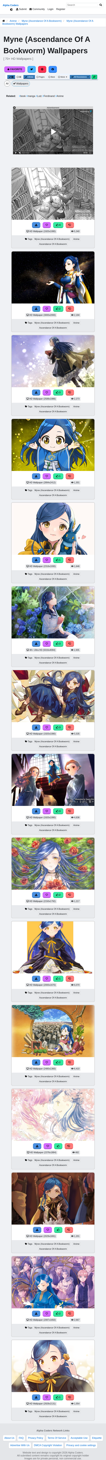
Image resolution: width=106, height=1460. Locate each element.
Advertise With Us (20, 1445)
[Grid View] (11, 77)
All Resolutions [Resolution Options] (80, 77)
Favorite (14, 69)
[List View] (19, 77)
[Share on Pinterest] (42, 69)
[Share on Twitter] (31, 69)
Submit (21, 9)
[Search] (100, 5)
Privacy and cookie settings (81, 1445)
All (7, 83)
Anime (13, 21)
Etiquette (97, 1438)
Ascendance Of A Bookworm (53, 244)
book (22, 96)
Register (60, 9)
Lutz (39, 96)
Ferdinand (48, 96)
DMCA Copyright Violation (48, 1445)
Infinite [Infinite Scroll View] (29, 77)
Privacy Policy (35, 1438)
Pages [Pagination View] (41, 77)
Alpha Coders (10, 5)
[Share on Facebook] (53, 69)
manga (31, 96)
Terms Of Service (57, 1438)
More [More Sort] (62, 77)
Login (50, 9)
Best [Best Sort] (51, 77)
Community (37, 9)
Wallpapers (20, 83)
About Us (9, 1438)
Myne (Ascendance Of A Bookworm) (42, 21)
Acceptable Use (79, 1438)
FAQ (21, 1438)
